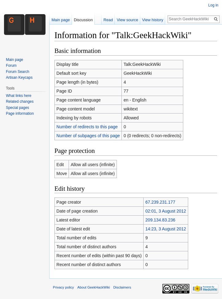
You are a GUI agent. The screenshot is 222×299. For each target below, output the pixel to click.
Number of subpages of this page (88, 135)
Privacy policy (63, 287)
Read (108, 20)
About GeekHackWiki (93, 287)
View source (127, 20)
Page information (20, 113)
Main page (60, 20)
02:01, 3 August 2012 (165, 211)
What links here (18, 96)
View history (152, 20)
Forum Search (17, 72)
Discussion (83, 20)
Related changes (20, 101)
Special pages (17, 108)
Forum (11, 65)
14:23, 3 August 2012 (165, 228)
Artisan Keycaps (19, 77)
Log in (213, 5)
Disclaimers (122, 287)
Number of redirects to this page (87, 126)
